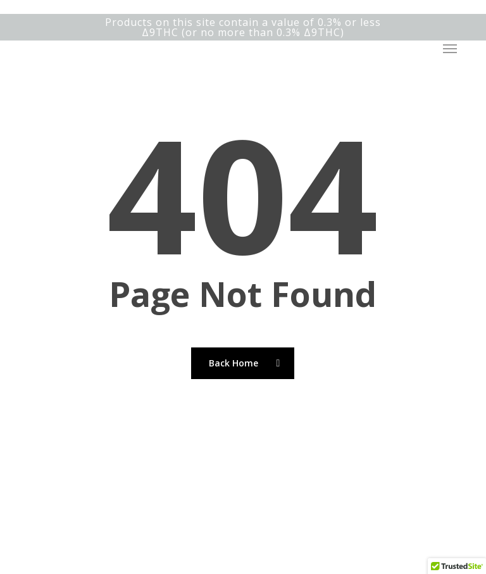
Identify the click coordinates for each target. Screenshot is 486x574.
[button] (450, 48)
